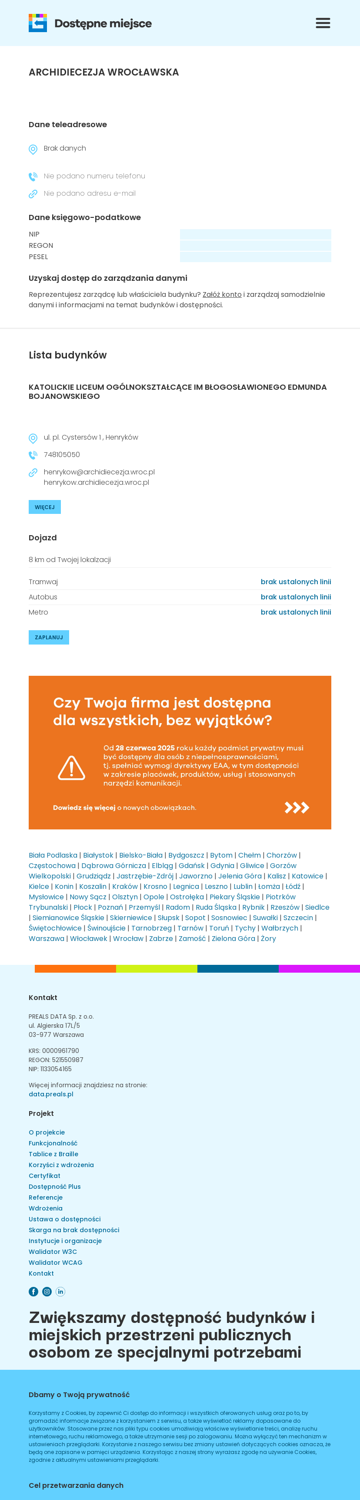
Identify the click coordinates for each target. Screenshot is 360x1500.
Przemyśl (144, 907)
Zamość (192, 939)
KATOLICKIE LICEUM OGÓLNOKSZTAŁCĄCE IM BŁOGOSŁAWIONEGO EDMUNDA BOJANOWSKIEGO (178, 392)
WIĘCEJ (45, 507)
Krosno (155, 886)
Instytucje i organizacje (65, 1241)
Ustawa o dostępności (64, 1219)
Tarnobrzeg (151, 928)
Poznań (110, 907)
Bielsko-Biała (141, 855)
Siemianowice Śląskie (68, 918)
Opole (153, 897)
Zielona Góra (233, 939)
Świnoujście (106, 928)
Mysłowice (46, 897)
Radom (178, 907)
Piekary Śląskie (235, 897)
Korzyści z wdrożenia (61, 1165)
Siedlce (317, 907)
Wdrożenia (46, 1208)
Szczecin (298, 918)
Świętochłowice (55, 928)
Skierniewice (131, 918)
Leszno (216, 886)
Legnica (186, 886)
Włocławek (88, 939)
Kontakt (43, 997)
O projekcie (47, 1132)
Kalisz (276, 876)
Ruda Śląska (216, 907)
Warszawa (46, 939)
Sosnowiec (229, 918)
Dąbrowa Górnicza (113, 866)
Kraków (125, 886)
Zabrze (161, 939)
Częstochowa (52, 866)
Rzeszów (285, 907)
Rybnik (253, 907)
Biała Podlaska (53, 855)
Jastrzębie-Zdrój (145, 876)
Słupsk (169, 918)
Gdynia (222, 866)
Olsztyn (125, 897)
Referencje (46, 1197)
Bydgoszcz (186, 855)
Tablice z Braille (53, 1154)
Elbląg (162, 866)
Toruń (219, 928)
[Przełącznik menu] (323, 23)
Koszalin (93, 886)
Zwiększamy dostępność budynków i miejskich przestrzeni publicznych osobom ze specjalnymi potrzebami (172, 1333)
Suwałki (265, 918)
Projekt (41, 1113)
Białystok (98, 855)
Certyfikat (44, 1175)
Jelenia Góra (240, 876)
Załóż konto (222, 294)
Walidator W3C (53, 1251)
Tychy (245, 928)
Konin (64, 886)
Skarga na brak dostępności (74, 1230)
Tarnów (190, 928)
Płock (82, 907)
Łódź (293, 886)
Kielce (39, 886)
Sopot (195, 918)
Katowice (307, 876)
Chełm (249, 855)
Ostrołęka (187, 897)
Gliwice (252, 866)
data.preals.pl (51, 1094)
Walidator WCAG (56, 1262)
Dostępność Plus (55, 1186)
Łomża (269, 886)
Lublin (243, 886)
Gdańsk (192, 866)
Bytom (221, 855)
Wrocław (128, 939)
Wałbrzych (279, 928)
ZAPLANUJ (49, 637)
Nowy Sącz (88, 897)
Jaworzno (196, 876)
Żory (268, 939)
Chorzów (282, 855)
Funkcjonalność (53, 1143)
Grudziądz (94, 876)
